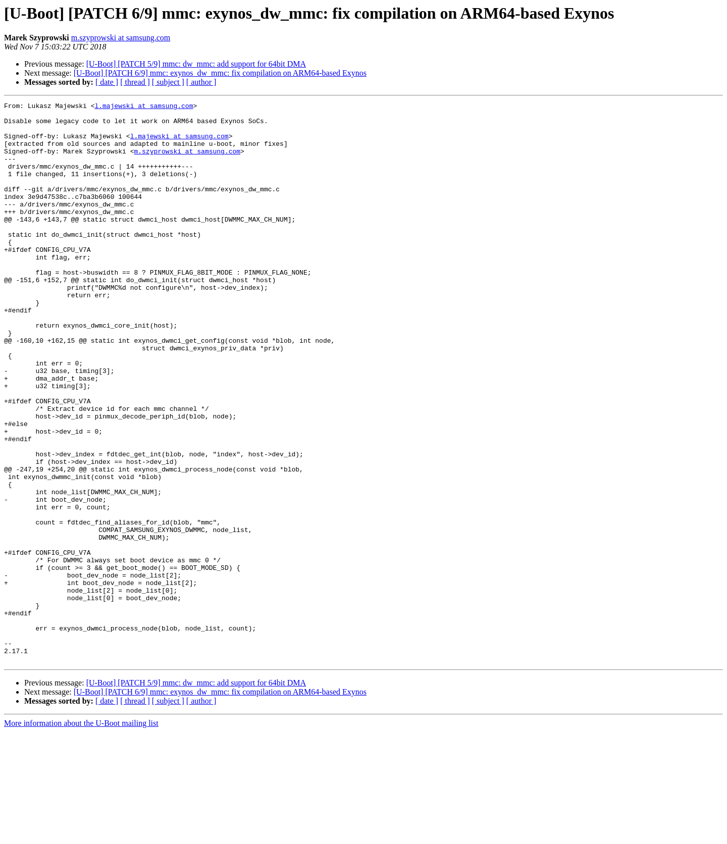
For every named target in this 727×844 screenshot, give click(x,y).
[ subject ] (168, 82)
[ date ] (106, 82)
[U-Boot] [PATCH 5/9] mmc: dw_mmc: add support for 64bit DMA (196, 64)
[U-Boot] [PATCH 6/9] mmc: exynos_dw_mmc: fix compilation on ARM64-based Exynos (220, 73)
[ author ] (201, 82)
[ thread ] (135, 82)
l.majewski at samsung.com (143, 107)
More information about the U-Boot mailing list (81, 835)
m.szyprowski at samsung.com (120, 37)
